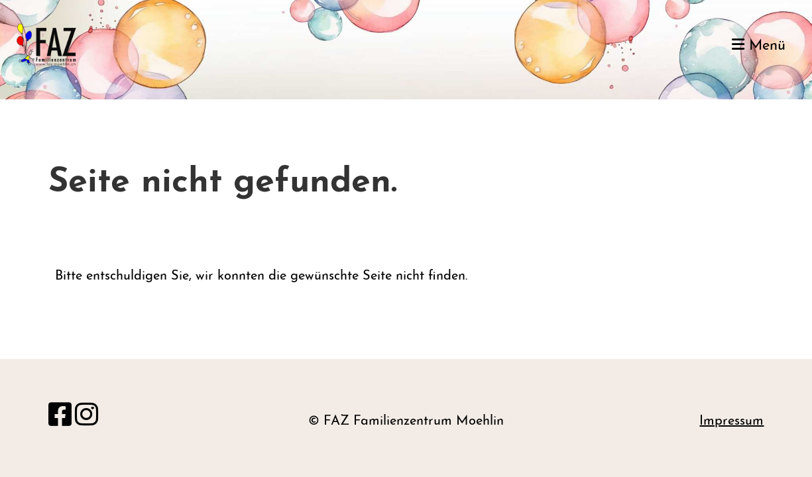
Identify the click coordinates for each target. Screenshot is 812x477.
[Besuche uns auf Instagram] (86, 417)
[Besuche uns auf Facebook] (60, 417)
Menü (758, 45)
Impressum (731, 421)
